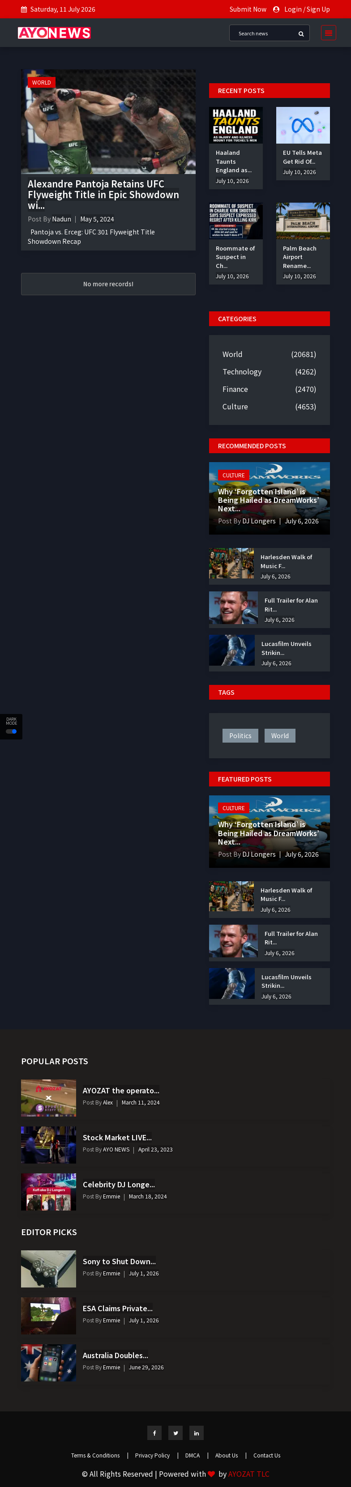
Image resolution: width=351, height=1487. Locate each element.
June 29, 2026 (146, 1367)
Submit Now (248, 8)
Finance (235, 388)
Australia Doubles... (115, 1355)
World (41, 82)
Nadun (61, 218)
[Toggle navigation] (326, 32)
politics (240, 735)
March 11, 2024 (141, 1102)
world (280, 735)
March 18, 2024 (148, 1196)
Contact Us (266, 1455)
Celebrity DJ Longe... (119, 1184)
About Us (231, 1455)
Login (293, 8)
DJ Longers (258, 520)
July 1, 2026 (144, 1273)
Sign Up (318, 8)
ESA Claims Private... (118, 1308)
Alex (107, 1102)
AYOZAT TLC (249, 1473)
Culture (235, 406)
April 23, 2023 (155, 1149)
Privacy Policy (157, 1455)
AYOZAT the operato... (121, 1090)
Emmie (111, 1196)
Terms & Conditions (99, 1455)
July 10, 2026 (232, 180)
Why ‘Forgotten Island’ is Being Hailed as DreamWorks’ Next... (268, 500)
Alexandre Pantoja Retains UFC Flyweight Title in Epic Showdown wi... (103, 194)
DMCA (197, 1455)
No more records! (108, 284)
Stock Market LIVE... (117, 1137)
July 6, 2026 (302, 520)
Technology (242, 371)
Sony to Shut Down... (119, 1261)
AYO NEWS (115, 1149)
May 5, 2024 (97, 218)
